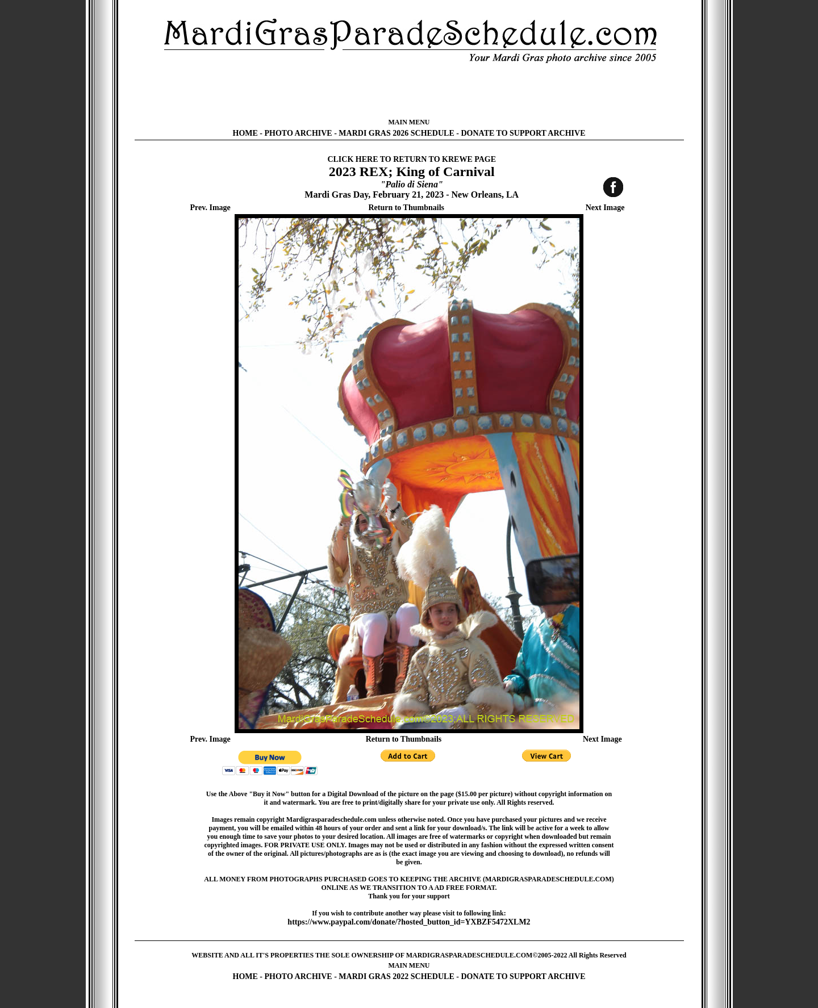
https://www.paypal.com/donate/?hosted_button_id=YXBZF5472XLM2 (408, 922)
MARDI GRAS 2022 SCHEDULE (396, 976)
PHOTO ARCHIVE (298, 133)
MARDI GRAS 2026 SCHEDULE (396, 133)
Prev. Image (210, 207)
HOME (245, 133)
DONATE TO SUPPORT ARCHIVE (523, 133)
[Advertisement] (409, 90)
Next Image (605, 207)
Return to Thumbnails (406, 207)
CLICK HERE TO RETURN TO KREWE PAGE (411, 159)
